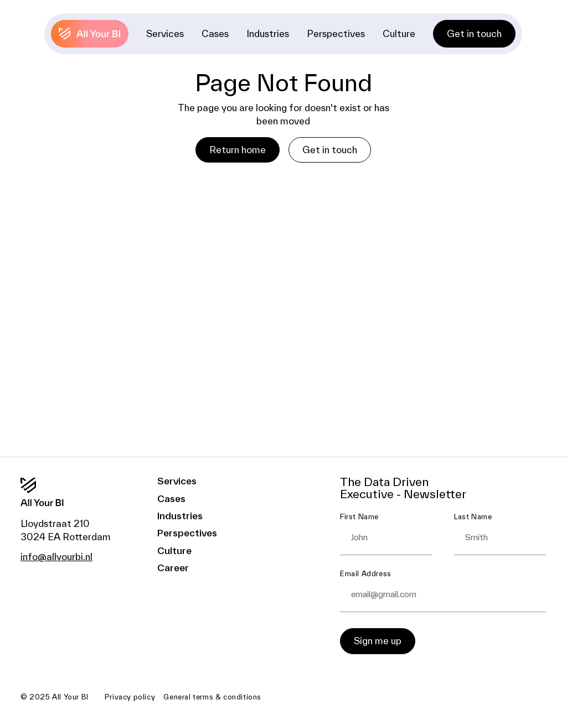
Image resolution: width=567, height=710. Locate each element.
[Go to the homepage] (55, 492)
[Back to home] (90, 34)
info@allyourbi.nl (56, 556)
